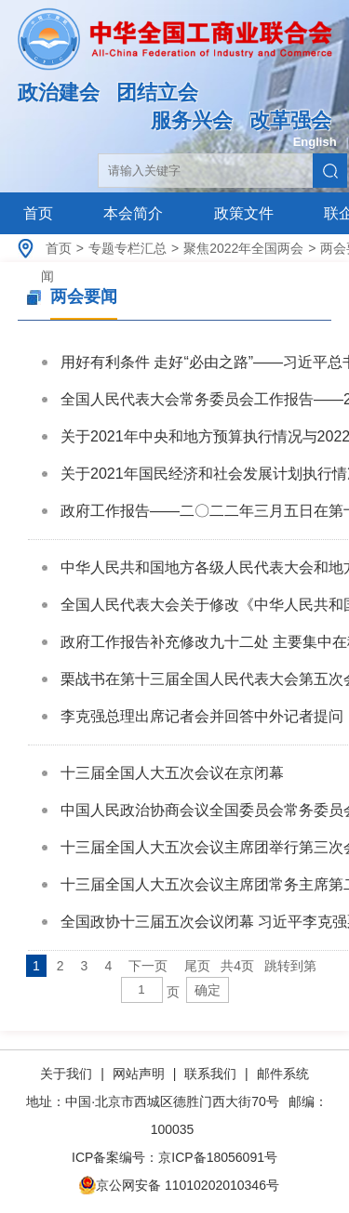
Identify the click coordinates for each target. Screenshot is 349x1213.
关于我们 (68, 1073)
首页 (38, 213)
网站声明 (139, 1073)
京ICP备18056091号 (217, 1157)
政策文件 (244, 213)
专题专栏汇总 (127, 248)
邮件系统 (283, 1073)
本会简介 (133, 213)
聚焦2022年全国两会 (243, 248)
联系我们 (210, 1073)
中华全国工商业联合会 (174, 53)
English (315, 142)
